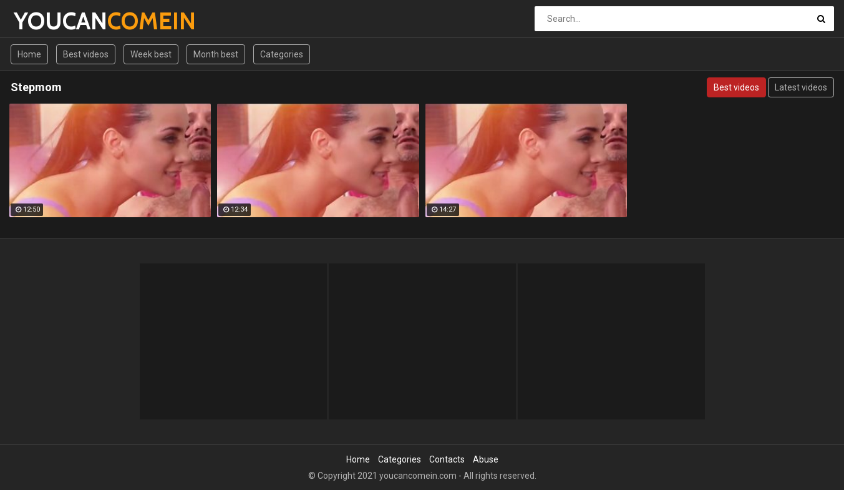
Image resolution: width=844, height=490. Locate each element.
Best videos (86, 54)
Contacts (447, 459)
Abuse (485, 459)
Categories (281, 54)
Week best (151, 54)
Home (29, 54)
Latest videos (801, 87)
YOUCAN (46, 21)
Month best (215, 54)
